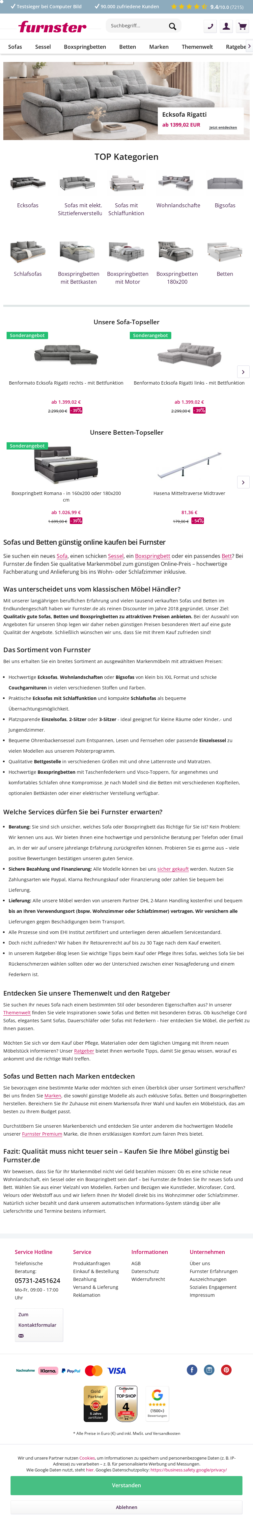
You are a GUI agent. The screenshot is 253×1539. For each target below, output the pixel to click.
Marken (52, 1095)
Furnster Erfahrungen (214, 1271)
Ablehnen (126, 1507)
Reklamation (86, 1295)
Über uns (200, 1263)
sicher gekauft (173, 869)
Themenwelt (17, 1012)
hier (90, 1470)
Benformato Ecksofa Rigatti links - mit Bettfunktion (189, 383)
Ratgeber (84, 1051)
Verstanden (126, 1485)
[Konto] (226, 26)
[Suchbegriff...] (144, 25)
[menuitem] (144, 29)
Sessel (116, 556)
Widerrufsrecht (148, 1279)
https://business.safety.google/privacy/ (189, 1470)
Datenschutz (145, 1271)
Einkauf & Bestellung (96, 1271)
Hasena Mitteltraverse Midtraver (189, 493)
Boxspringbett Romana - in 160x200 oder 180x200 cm (66, 496)
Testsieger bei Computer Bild (46, 6)
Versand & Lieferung (95, 1287)
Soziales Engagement (213, 1287)
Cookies (87, 1458)
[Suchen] (174, 26)
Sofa (62, 556)
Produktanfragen (91, 1263)
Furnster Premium (42, 1134)
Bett (227, 556)
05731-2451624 (37, 1280)
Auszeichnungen (208, 1279)
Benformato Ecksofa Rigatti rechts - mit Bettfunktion (66, 383)
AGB (136, 1263)
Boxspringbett (152, 556)
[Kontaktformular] (210, 26)
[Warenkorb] (242, 26)
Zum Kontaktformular (37, 1324)
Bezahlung (85, 1279)
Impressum (202, 1295)
